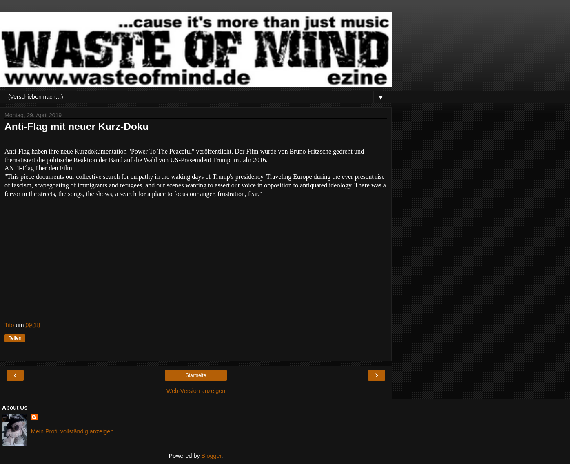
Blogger (212, 456)
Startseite (196, 375)
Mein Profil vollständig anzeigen (72, 431)
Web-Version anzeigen (196, 391)
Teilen (15, 338)
